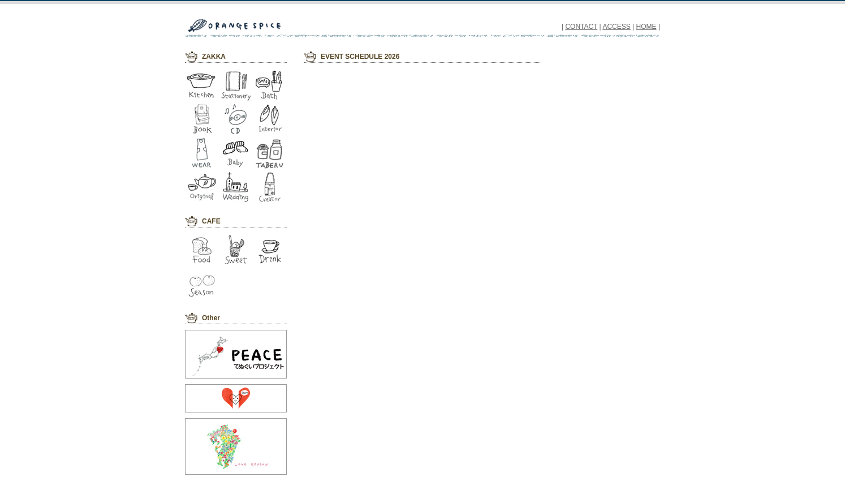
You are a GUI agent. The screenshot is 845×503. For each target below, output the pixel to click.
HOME (646, 27)
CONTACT (581, 27)
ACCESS (616, 27)
